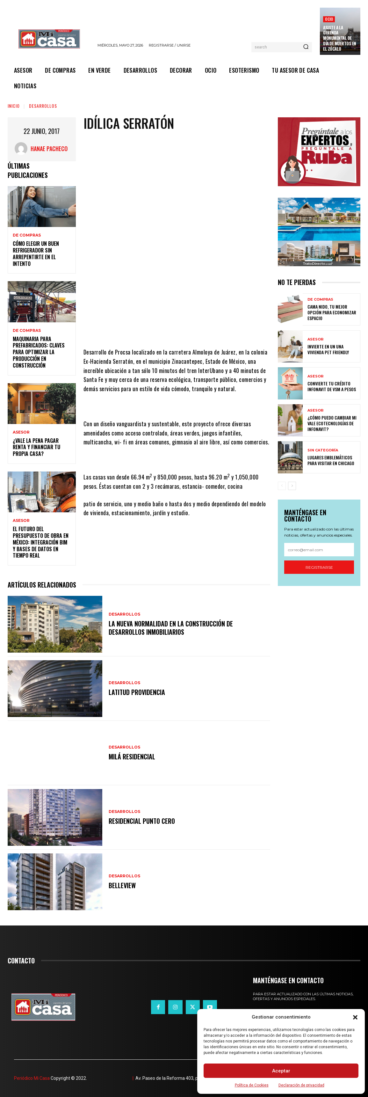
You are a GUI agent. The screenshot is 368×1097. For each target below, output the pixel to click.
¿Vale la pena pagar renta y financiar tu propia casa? (36, 447)
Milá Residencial (132, 756)
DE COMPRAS (27, 235)
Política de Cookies (252, 1085)
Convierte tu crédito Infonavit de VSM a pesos (331, 386)
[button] (355, 1017)
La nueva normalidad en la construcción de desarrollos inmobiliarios (171, 628)
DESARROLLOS (43, 105)
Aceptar (281, 1071)
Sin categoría (322, 450)
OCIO (329, 19)
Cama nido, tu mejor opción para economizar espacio (331, 312)
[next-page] (292, 486)
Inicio (14, 105)
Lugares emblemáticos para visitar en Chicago (330, 460)
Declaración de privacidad (301, 1085)
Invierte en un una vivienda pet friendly (328, 349)
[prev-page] (282, 486)
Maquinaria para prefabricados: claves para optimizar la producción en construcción (39, 352)
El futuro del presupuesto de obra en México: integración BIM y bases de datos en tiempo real (41, 542)
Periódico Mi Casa (32, 1078)
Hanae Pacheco (49, 148)
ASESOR (21, 432)
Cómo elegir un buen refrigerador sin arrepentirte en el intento (36, 253)
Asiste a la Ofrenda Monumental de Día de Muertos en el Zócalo (339, 38)
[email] (319, 549)
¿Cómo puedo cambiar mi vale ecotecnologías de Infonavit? (332, 423)
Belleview (122, 885)
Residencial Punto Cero (142, 821)
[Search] (306, 47)
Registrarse (319, 567)
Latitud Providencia (137, 692)
